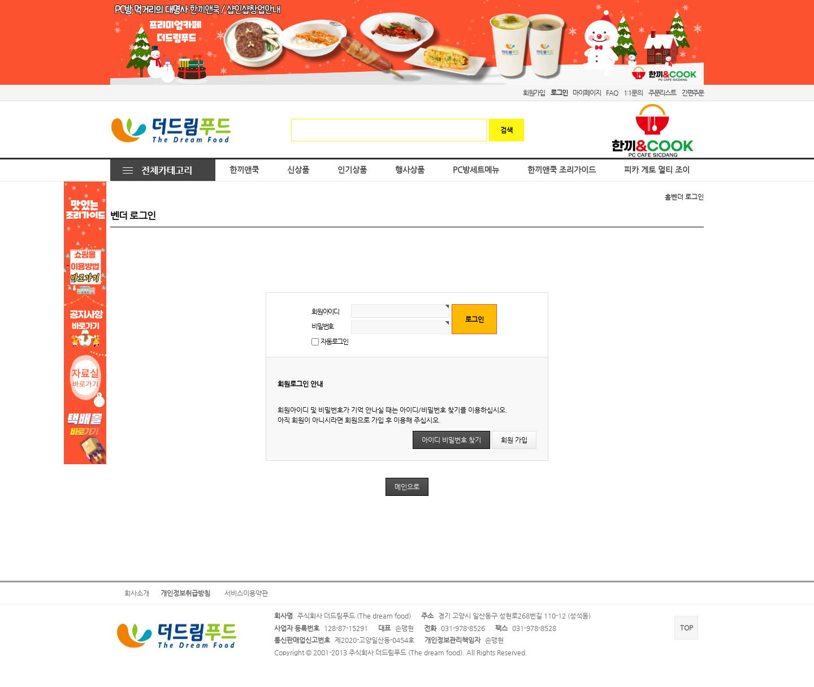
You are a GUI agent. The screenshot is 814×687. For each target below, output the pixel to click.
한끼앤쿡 (244, 170)
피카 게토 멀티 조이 (657, 170)
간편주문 (693, 93)
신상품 (298, 170)
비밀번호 (322, 326)
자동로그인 (334, 341)
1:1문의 (633, 93)
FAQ (611, 93)
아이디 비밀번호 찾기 (451, 440)
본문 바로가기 (0, 0)
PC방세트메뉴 (476, 170)
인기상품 (352, 170)
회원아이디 (325, 312)
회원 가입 (514, 440)
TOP (686, 628)
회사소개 (136, 593)
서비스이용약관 (246, 593)
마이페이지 (586, 93)
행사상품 (410, 170)
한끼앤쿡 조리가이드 (561, 170)
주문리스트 (662, 93)
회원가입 (534, 93)
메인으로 (407, 487)
